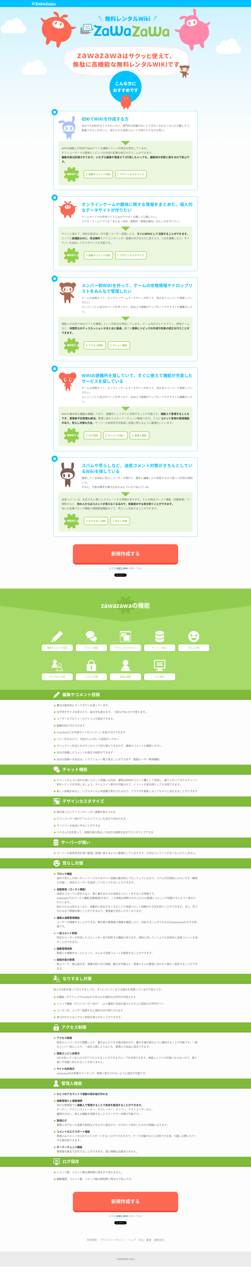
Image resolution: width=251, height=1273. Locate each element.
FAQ (141, 1240)
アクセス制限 (96, 345)
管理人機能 (140, 435)
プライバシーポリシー (112, 1240)
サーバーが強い (116, 435)
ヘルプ (132, 1240)
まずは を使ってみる (125, 568)
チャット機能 (120, 345)
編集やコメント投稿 (99, 174)
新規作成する (125, 553)
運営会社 (159, 1240)
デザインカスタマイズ (132, 174)
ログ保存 (93, 435)
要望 (148, 1240)
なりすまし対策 (97, 521)
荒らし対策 (121, 521)
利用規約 (92, 1240)
